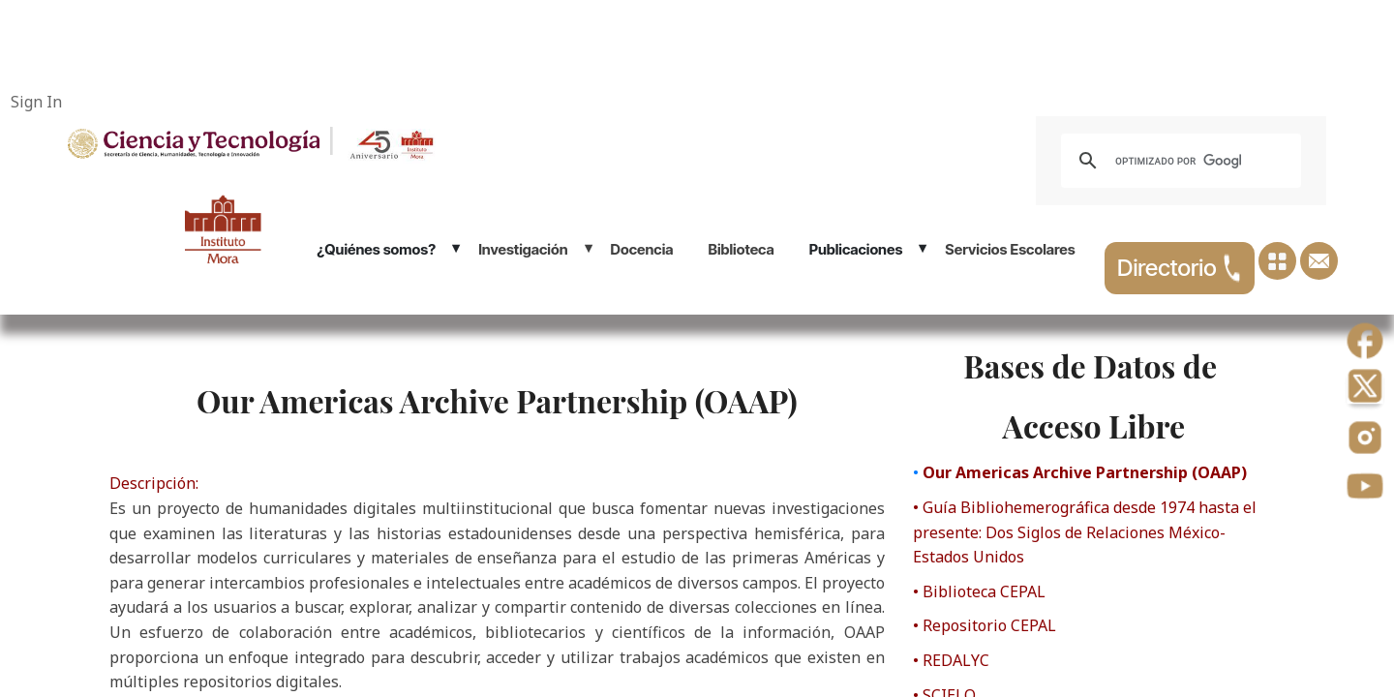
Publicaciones (856, 249)
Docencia (642, 249)
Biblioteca (741, 249)
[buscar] (1178, 160)
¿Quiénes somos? (376, 249)
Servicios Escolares (1010, 249)
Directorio (1179, 268)
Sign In (36, 101)
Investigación (522, 249)
